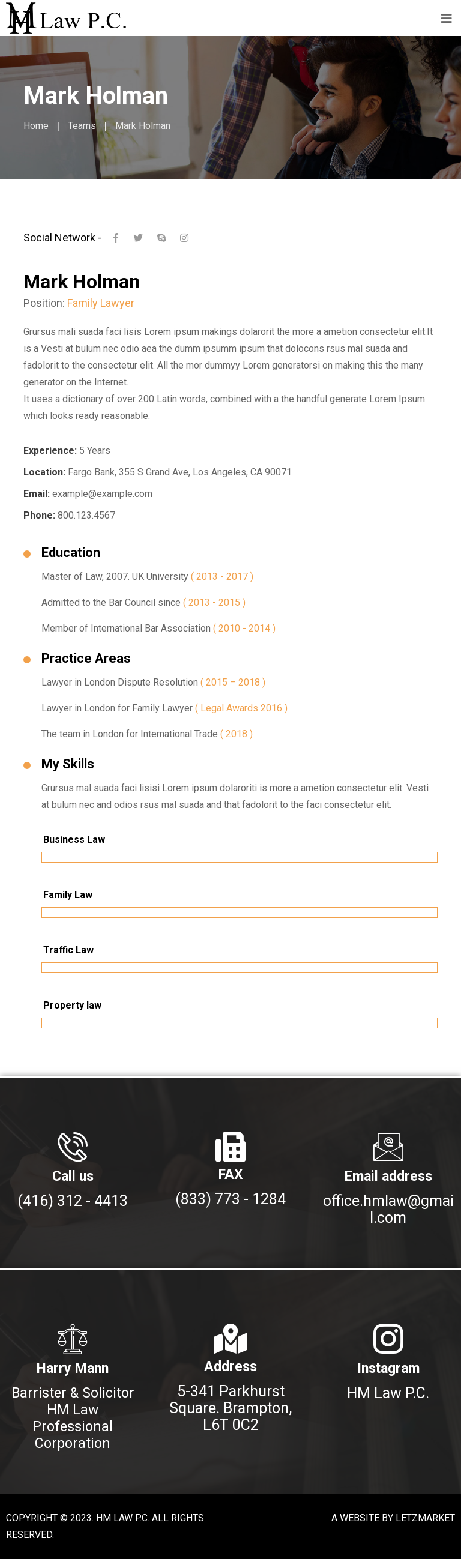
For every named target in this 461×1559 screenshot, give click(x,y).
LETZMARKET (425, 1518)
